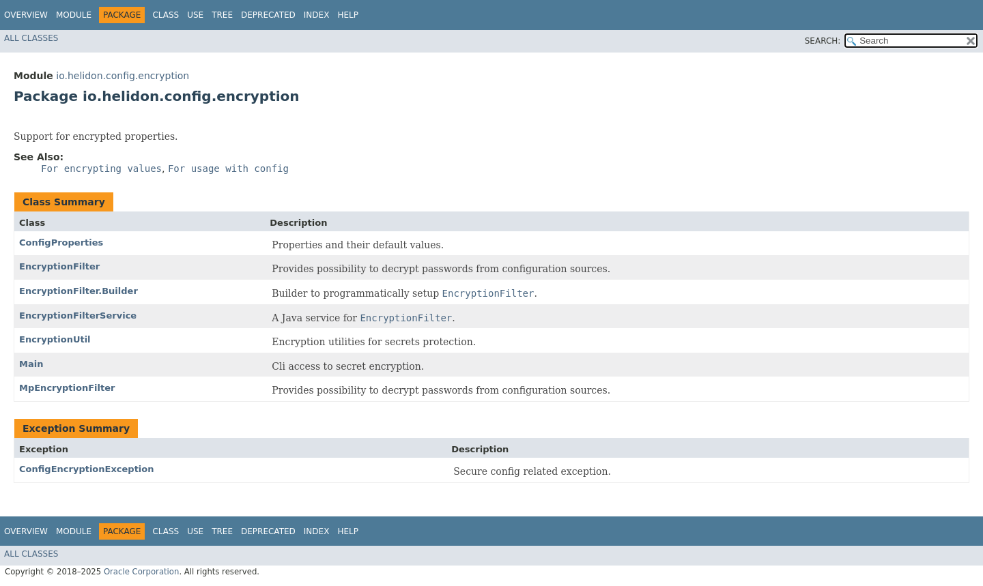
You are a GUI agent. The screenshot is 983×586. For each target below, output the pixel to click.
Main (31, 364)
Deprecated (268, 15)
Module (73, 15)
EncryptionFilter (59, 266)
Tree (222, 15)
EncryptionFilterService (78, 315)
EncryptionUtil (55, 339)
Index (317, 15)
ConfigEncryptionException (86, 469)
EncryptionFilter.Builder (78, 291)
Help (347, 15)
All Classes (31, 38)
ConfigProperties (61, 242)
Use (195, 15)
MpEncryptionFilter (67, 388)
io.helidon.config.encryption (122, 75)
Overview (26, 15)
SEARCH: (823, 41)
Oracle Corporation (142, 571)
